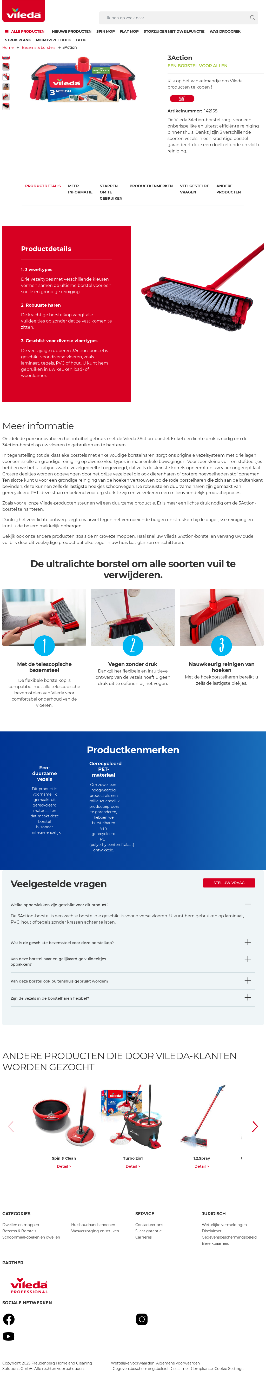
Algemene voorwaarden (178, 1363)
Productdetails (43, 186)
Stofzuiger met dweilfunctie (174, 31)
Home (8, 47)
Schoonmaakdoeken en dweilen (31, 1237)
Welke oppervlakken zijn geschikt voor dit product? (60, 905)
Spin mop (105, 31)
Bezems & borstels (38, 47)
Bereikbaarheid (215, 1243)
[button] (252, 1126)
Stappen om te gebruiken (111, 192)
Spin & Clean (64, 1158)
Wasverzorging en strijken (95, 1231)
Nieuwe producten (71, 31)
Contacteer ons (149, 1224)
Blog (81, 40)
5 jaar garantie (148, 1231)
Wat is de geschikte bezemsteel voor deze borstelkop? (62, 942)
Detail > (64, 1166)
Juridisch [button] (214, 1213)
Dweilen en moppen (20, 1224)
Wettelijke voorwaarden (132, 1363)
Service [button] (144, 1213)
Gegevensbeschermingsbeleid (229, 1237)
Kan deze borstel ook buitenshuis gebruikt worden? (60, 981)
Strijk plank (18, 40)
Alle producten (27, 31)
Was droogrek (225, 31)
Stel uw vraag (229, 882)
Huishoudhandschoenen (93, 1224)
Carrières (143, 1237)
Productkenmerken (151, 186)
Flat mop (129, 31)
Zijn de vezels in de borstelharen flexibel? (50, 998)
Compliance (202, 1368)
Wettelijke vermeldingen (224, 1224)
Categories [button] (16, 1213)
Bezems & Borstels (19, 1231)
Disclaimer (212, 1231)
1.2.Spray (202, 1158)
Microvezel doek (53, 40)
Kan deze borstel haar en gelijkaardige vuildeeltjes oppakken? (58, 962)
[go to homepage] (23, 11)
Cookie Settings (229, 1368)
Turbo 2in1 (133, 1158)
